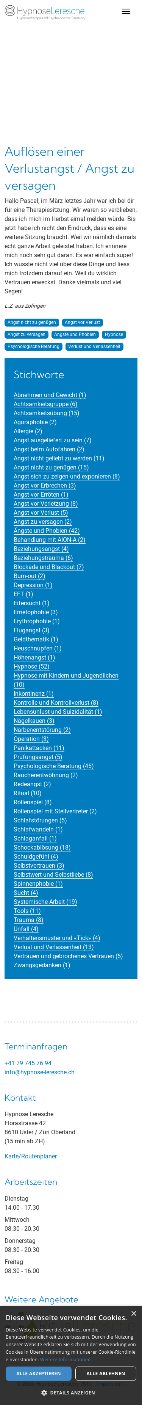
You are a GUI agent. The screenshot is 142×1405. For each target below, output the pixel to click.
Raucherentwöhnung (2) (46, 775)
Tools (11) (27, 910)
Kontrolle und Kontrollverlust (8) (56, 702)
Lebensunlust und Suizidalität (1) (58, 711)
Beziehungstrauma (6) (43, 557)
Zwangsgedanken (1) (42, 965)
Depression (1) (33, 585)
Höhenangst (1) (34, 657)
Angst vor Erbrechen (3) (45, 485)
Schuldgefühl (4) (36, 856)
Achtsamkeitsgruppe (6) (46, 404)
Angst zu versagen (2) (43, 521)
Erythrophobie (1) (37, 621)
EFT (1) (23, 594)
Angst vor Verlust (82, 322)
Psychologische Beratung (33, 346)
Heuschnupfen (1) (38, 648)
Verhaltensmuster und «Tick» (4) (57, 938)
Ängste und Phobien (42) (47, 530)
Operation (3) (31, 738)
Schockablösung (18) (42, 847)
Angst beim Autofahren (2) (49, 449)
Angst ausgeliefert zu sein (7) (53, 440)
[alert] (71, 1355)
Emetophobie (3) (36, 612)
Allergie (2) (28, 431)
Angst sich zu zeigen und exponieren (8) (67, 476)
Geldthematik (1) (36, 639)
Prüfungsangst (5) (38, 757)
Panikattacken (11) (39, 748)
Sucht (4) (26, 892)
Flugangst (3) (32, 630)
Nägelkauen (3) (34, 720)
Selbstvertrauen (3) (39, 865)
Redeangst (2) (32, 784)
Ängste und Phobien (75, 334)
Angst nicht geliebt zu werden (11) (59, 458)
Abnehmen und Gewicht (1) (50, 395)
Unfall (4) (26, 929)
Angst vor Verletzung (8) (46, 503)
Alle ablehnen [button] (106, 1373)
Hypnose (114, 334)
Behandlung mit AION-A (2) (50, 539)
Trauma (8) (29, 919)
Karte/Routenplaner (31, 1156)
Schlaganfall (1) (35, 838)
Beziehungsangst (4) (41, 548)
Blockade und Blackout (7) (49, 567)
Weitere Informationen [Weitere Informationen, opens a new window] (65, 1359)
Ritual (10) (28, 793)
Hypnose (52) (32, 666)
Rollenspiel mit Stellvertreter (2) (55, 811)
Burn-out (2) (29, 576)
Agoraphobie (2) (35, 422)
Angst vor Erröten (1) (41, 494)
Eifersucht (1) (32, 603)
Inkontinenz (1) (34, 693)
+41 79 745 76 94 (28, 1063)
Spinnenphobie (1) (38, 883)
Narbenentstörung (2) (42, 729)
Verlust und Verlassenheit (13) (54, 947)
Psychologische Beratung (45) (54, 766)
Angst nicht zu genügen (32, 322)
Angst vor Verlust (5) (41, 512)
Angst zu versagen (26, 334)
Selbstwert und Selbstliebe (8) (53, 874)
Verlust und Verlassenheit (94, 346)
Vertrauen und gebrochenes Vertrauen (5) (68, 956)
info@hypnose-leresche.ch (40, 1072)
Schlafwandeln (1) (38, 829)
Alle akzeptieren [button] (38, 1373)
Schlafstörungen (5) (40, 820)
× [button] (133, 1314)
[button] (71, 1392)
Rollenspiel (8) (33, 802)
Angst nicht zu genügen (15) (51, 467)
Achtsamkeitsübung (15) (47, 413)
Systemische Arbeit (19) (45, 901)
